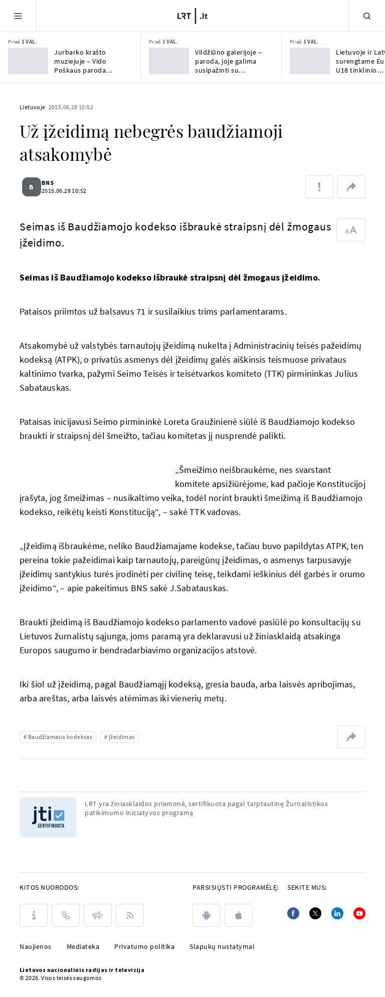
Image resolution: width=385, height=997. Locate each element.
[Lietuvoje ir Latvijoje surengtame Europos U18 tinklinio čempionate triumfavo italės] (310, 61)
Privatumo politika (144, 946)
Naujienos (36, 946)
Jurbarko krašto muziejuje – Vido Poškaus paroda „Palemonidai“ (80, 61)
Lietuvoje (33, 107)
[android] (206, 915)
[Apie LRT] (34, 915)
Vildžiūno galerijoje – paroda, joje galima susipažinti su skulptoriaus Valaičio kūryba (228, 61)
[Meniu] (18, 16)
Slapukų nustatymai (221, 946)
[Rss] (130, 915)
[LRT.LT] (192, 15)
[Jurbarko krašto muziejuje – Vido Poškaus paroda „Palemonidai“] (28, 61)
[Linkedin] (337, 913)
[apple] (239, 915)
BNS (54, 182)
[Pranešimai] (98, 915)
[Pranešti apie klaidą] (319, 186)
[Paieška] (367, 16)
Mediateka (83, 946)
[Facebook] (293, 913)
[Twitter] (315, 913)
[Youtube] (359, 913)
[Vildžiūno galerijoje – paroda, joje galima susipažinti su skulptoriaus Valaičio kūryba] (169, 61)
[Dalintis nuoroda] (351, 186)
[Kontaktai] (66, 915)
